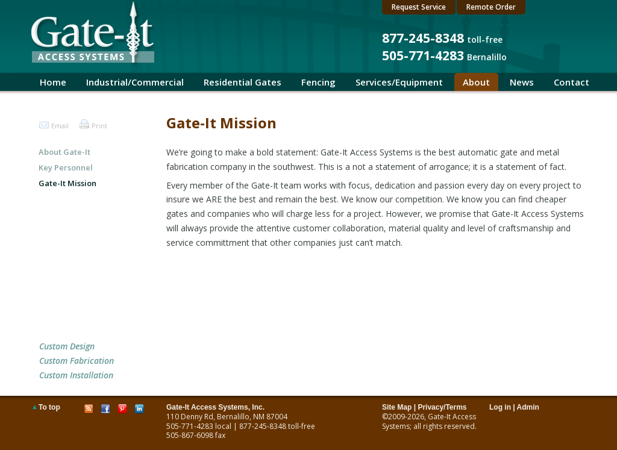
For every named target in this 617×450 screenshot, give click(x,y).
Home (53, 82)
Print (99, 125)
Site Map (397, 407)
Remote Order (491, 7)
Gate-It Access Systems (429, 421)
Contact (571, 82)
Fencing (318, 82)
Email (60, 125)
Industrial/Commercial (135, 82)
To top (49, 407)
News (522, 82)
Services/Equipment (399, 82)
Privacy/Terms (442, 407)
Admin (528, 407)
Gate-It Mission (67, 183)
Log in (500, 407)
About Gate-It (64, 151)
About (476, 82)
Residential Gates (242, 82)
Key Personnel (66, 167)
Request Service (419, 7)
